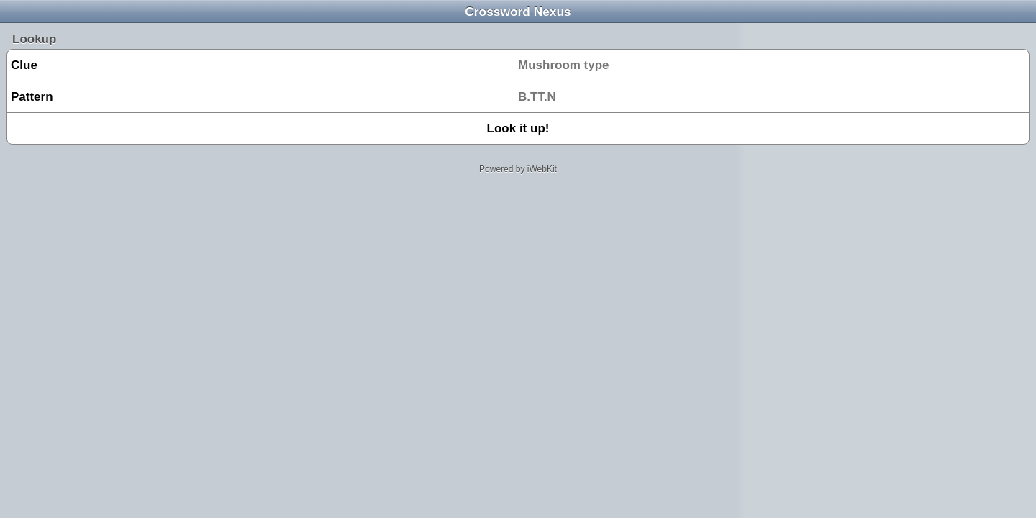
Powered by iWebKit (518, 169)
